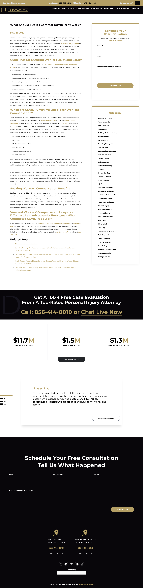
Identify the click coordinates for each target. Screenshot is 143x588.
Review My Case (115, 85)
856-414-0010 (65, 3)
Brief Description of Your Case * (21, 490)
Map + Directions (56, 553)
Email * (97, 474)
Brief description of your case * (109, 66)
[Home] (14, 10)
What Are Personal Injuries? (26, 244)
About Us (56, 8)
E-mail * (100, 56)
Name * (100, 46)
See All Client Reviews (106, 418)
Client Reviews (83, 8)
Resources (108, 8)
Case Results (96, 8)
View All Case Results (71, 359)
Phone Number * (58, 474)
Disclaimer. (83, 584)
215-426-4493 (90, 3)
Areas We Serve (122, 8)
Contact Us (135, 8)
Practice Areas (68, 8)
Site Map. (90, 584)
